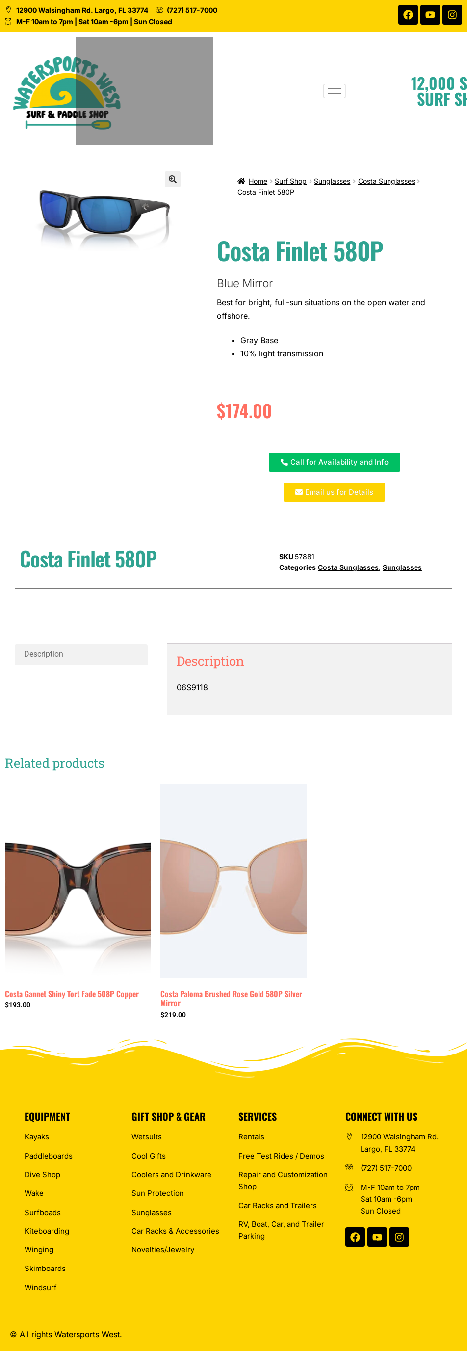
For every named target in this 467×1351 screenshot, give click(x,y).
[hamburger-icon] (372, 91)
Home (258, 181)
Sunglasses (332, 181)
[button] (173, 179)
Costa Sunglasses (386, 181)
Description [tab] (43, 654)
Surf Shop (291, 181)
